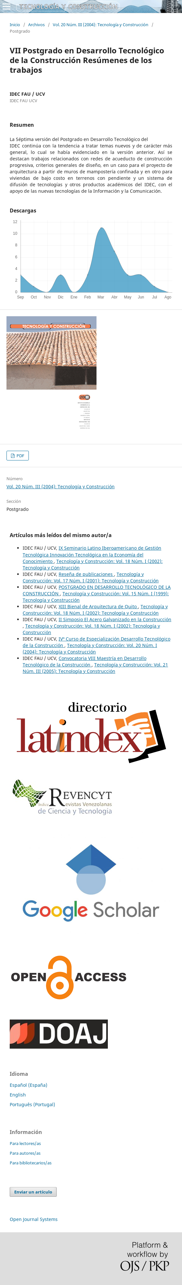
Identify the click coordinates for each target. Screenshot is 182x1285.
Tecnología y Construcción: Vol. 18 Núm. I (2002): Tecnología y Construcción (95, 609)
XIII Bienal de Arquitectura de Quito (98, 606)
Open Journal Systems (34, 1219)
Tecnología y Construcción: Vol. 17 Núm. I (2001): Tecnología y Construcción (91, 577)
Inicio (15, 24)
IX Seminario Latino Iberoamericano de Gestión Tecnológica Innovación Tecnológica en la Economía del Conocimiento (92, 554)
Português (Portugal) (32, 1104)
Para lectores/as (25, 1143)
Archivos (36, 24)
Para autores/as (25, 1153)
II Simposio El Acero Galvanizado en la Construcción (115, 619)
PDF (20, 456)
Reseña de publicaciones (86, 574)
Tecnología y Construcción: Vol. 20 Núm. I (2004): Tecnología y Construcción (90, 648)
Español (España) (28, 1085)
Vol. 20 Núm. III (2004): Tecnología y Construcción (100, 24)
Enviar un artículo (33, 1192)
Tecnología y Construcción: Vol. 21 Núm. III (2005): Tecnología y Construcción (95, 668)
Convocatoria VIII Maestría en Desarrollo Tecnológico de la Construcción (84, 661)
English (18, 1095)
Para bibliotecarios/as (30, 1163)
